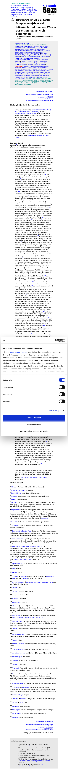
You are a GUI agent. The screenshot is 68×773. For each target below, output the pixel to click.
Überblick (29, 64)
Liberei (40, 312)
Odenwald (24, 578)
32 (11, 656)
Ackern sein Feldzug (43, 334)
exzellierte (15, 706)
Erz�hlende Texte (21, 46)
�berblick (30, 46)
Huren (39, 183)
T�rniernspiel (17, 657)
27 (11, 634)
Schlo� (49, 242)
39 (11, 694)
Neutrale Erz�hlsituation (36, 63)
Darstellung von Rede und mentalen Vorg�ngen (36, 70)
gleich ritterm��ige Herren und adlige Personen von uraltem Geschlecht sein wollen (31, 167)
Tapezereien (40, 276)
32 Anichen (39, 188)
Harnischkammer (18, 634)
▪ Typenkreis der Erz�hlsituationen (39, 66)
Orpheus (15, 698)
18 (20, 231)
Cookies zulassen (34, 418)
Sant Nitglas (27, 286)
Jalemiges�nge (17, 695)
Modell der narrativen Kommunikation (30, 56)
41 (11, 701)
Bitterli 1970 (18, 560)
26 (43, 311)
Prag (24, 191)
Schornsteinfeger (20, 175)
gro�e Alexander (18, 582)
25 (26, 294)
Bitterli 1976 (27, 560)
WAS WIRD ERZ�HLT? (43, 75)
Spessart (24, 576)
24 (32, 285)
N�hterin (37, 181)
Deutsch (26, 5)
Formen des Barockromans (46, 97)
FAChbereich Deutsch (22, 43)
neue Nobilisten (17, 539)
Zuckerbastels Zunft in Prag (21, 531)
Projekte (20, 11)
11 (22, 193)
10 (19, 191)
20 (21, 241)
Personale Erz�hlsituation (22, 63)
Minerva (29, 282)
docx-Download (40, 91)
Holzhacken (19, 336)
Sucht (25, 154)
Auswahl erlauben (34, 424)
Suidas (14, 674)
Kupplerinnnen (16, 510)
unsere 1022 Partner (18, 352)
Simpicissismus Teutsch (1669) (25, 113)
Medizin (44, 437)
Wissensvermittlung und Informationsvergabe (26, 72)
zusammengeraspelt (43, 156)
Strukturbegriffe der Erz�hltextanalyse (29, 50)
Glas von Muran (20, 295)
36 (11, 673)
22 (45, 275)
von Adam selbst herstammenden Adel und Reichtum (33, 239)
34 (11, 663)
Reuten (40, 326)
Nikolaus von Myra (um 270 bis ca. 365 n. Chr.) (28, 617)
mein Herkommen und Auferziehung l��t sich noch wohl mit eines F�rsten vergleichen (33, 214)
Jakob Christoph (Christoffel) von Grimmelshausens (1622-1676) (33, 111)
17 (32, 225)
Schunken (18, 258)
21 (22, 257)
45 (41, 463)
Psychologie (15, 9)
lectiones (15, 717)
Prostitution (45, 518)
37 (11, 683)
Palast (22, 222)
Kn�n (40, 218)
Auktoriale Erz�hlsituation (40, 61)
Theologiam (16, 710)
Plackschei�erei (18, 683)
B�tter (28, 220)
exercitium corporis (43, 336)
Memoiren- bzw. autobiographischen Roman (34, 761)
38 (11, 686)
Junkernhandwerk (42, 208)
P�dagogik (29, 7)
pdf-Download (49, 91)
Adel (44, 303)
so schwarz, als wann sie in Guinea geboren (27, 546)
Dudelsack (25, 687)
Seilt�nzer (28, 179)
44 (46, 441)
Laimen (17, 232)
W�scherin (46, 181)
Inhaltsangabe (31, 746)
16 (41, 219)
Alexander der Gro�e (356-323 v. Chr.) (39, 582)
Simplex (13, 145)
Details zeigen (55, 411)
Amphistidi (15, 668)
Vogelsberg (49, 576)
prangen (18, 242)
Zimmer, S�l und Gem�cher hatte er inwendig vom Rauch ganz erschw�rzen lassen (33, 266)
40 (11, 698)
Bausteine (26, 66)
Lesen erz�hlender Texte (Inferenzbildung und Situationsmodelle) (31, 47)
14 (43, 217)
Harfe (21, 702)
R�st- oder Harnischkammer (38, 318)
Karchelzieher (40, 175)
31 (50, 335)
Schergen (18, 181)
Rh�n (14, 578)
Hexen (33, 186)
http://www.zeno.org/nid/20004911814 (34, 477)
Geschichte (14, 7)
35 (11, 667)
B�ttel (43, 179)
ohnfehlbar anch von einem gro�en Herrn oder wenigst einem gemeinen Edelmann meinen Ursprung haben (34, 205)
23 (33, 281)
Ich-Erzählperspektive (31, 765)
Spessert (38, 220)
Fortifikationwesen (24, 334)
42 (11, 705)
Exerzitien (15, 664)
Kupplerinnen (19, 186)
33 (11, 660)
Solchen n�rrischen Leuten (24, 198)
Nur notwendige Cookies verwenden (34, 431)
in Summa (43, 186)
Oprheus (23, 698)
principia (15, 660)
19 (38, 235)
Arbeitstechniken (16, 5)
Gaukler (17, 179)
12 (28, 195)
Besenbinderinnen (21, 183)
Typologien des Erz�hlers (24, 58)
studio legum (41, 441)
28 (44, 325)
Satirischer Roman (48, 99)
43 (11, 709)
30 (31, 333)
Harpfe (14, 702)
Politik (22, 7)
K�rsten (27, 320)
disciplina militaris (21, 328)
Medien (23, 9)
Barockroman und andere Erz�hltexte (39, 94)
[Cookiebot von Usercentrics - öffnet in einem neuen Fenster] (55, 340)
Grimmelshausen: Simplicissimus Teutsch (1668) (39, 100)
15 (31, 219)
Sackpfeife (15, 687)
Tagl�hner (31, 175)
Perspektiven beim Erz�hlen (38, 69)
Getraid (34, 236)
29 (27, 327)
